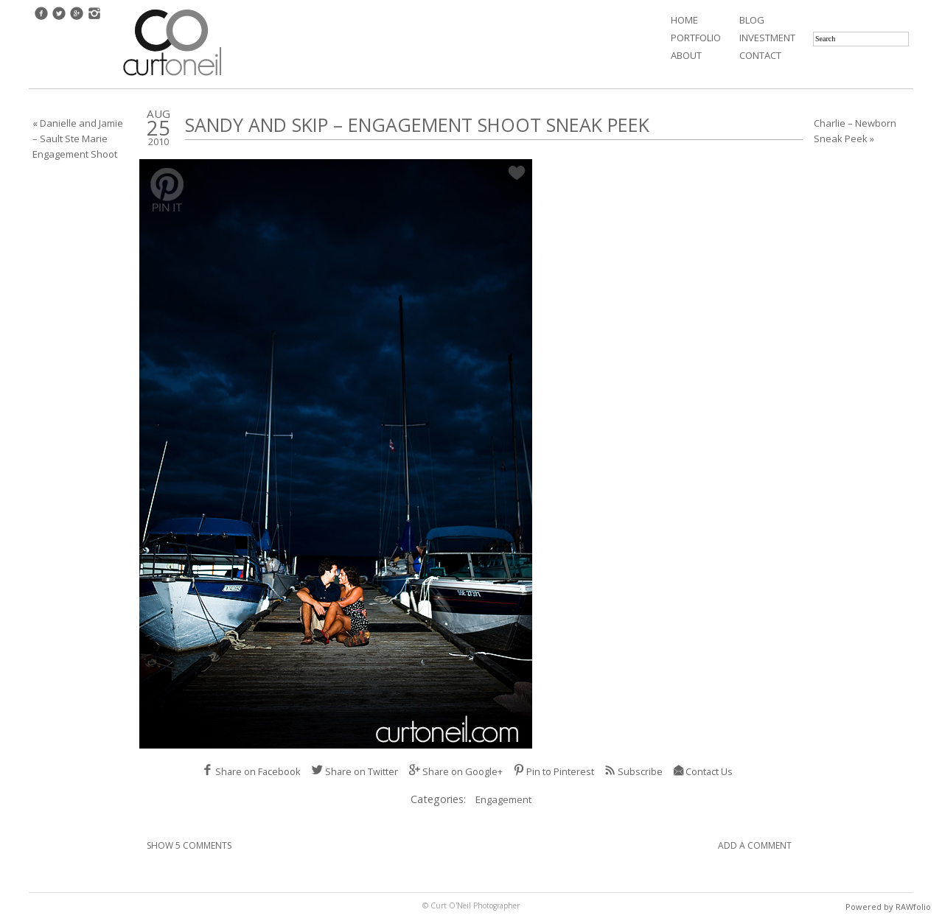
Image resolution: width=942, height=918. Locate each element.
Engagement (503, 799)
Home (684, 20)
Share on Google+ (455, 771)
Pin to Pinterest (553, 771)
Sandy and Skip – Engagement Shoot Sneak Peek (417, 124)
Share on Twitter (354, 771)
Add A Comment (755, 845)
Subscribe (633, 771)
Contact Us (703, 771)
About (686, 55)
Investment (767, 37)
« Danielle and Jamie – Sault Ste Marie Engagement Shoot (77, 138)
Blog (751, 20)
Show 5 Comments (189, 845)
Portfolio (696, 37)
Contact (760, 55)
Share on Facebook (251, 771)
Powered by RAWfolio (888, 906)
